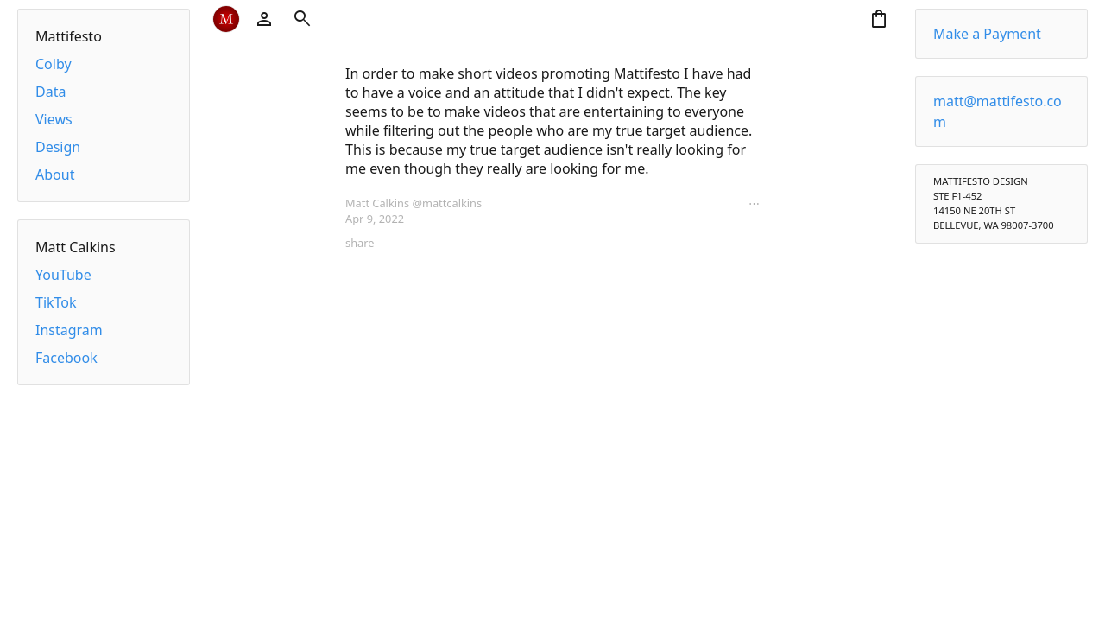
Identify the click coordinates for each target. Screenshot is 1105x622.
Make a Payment (987, 33)
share (359, 243)
